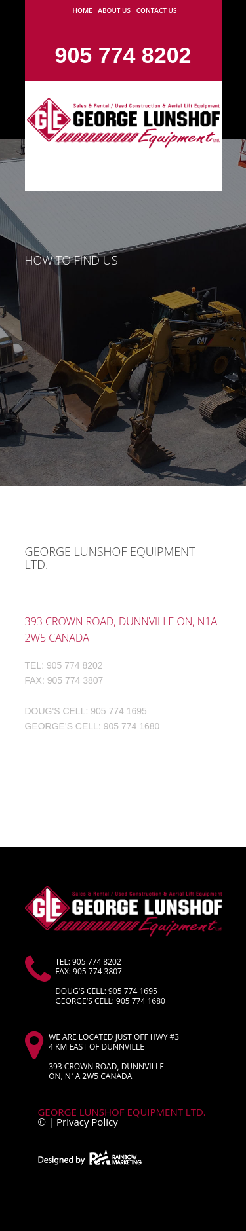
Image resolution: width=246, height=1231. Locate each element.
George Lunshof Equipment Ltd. (124, 1111)
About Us (114, 10)
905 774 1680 (132, 726)
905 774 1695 (119, 711)
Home (82, 10)
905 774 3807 (75, 680)
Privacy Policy (87, 1121)
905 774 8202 (123, 55)
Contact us (156, 10)
